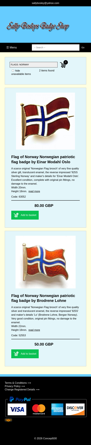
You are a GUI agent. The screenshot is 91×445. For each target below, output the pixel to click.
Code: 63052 (18, 196)
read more (34, 191)
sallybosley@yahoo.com (45, 3)
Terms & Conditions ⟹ (18, 383)
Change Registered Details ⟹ (22, 389)
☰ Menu (11, 47)
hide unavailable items (21, 72)
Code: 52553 (18, 335)
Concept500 (50, 438)
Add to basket (25, 215)
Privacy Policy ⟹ (15, 386)
